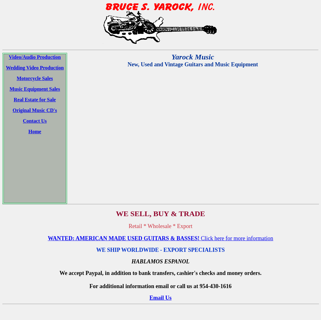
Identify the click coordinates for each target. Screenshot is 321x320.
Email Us (161, 263)
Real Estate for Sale (35, 99)
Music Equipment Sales (35, 89)
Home (35, 131)
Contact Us (35, 121)
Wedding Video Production (35, 67)
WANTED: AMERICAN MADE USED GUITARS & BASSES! (124, 203)
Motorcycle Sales (35, 78)
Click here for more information (237, 203)
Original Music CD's (35, 110)
